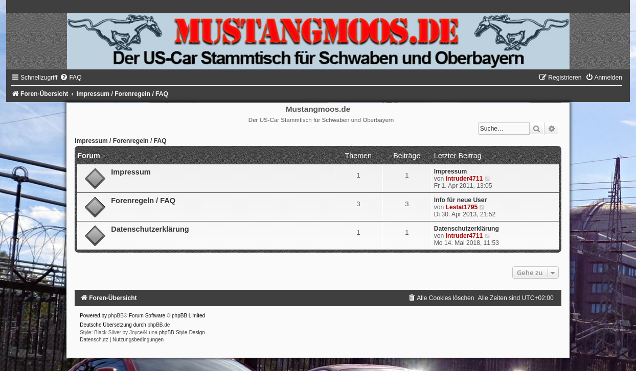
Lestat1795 (462, 207)
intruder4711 (464, 178)
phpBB (116, 315)
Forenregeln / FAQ (143, 200)
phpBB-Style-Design (182, 332)
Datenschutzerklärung (150, 229)
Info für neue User (460, 200)
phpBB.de (159, 325)
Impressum (130, 172)
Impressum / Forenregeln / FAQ (120, 140)
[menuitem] (70, 77)
